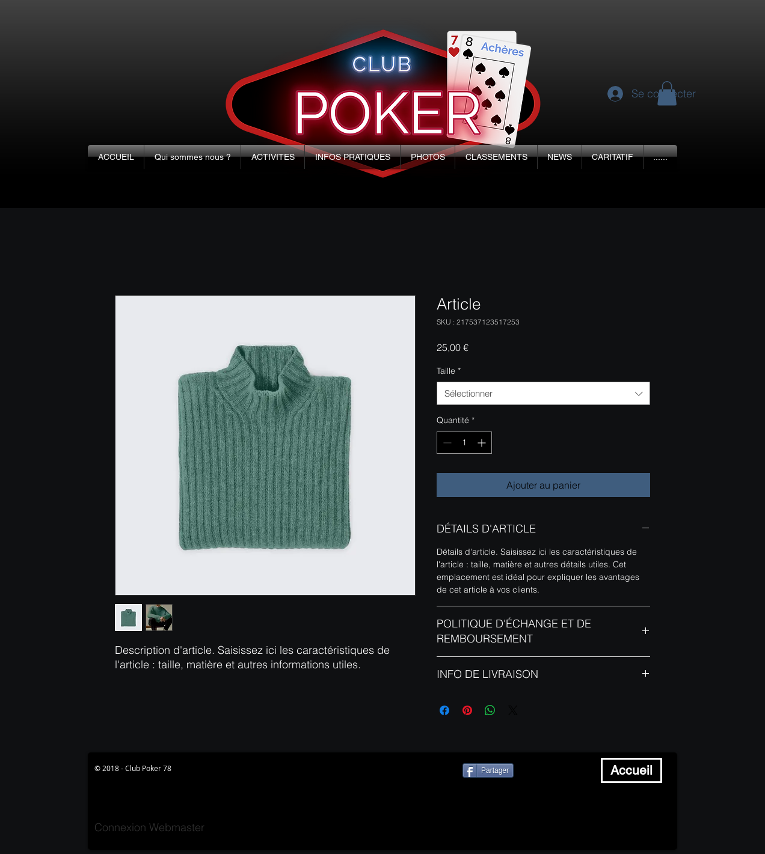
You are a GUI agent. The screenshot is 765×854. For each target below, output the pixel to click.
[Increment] (482, 442)
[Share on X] (513, 710)
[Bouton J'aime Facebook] (559, 770)
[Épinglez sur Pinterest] (467, 710)
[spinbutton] (464, 442)
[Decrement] (445, 442)
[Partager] (488, 770)
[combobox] (543, 393)
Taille (449, 370)
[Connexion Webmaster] (149, 828)
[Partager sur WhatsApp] (490, 710)
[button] (192, 157)
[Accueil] (631, 770)
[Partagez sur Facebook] (444, 710)
